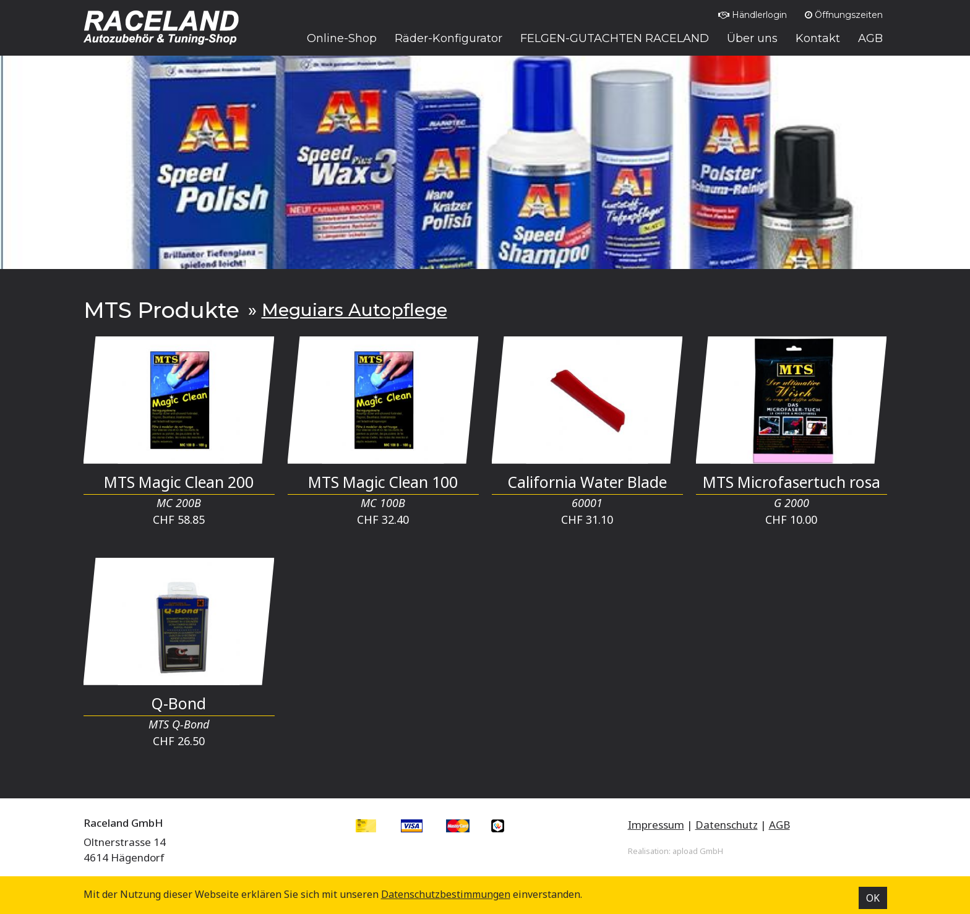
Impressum (656, 825)
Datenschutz (726, 825)
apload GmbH (697, 850)
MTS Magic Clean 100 (383, 482)
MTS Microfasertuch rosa (791, 482)
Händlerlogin (752, 14)
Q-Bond (179, 703)
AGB (779, 825)
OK (873, 898)
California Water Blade (587, 482)
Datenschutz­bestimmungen (445, 894)
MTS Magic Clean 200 (179, 482)
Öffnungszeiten (844, 14)
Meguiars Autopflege (354, 309)
